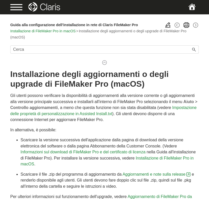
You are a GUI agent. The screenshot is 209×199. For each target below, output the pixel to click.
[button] (194, 49)
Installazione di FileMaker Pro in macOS (43, 31)
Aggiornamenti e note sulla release (153, 174)
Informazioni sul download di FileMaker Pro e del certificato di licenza (83, 152)
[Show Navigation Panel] (19, 7)
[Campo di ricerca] (104, 49)
